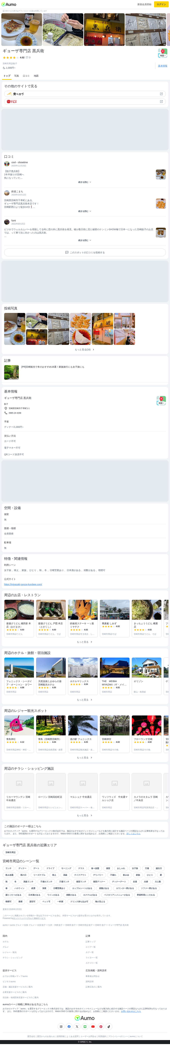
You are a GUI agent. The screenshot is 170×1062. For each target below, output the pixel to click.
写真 (16, 75)
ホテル (6, 960)
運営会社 (31, 1054)
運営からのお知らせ (46, 1054)
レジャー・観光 (10, 970)
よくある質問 (73, 1054)
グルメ (6, 965)
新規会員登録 (144, 4)
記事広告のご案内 (94, 1005)
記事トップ (91, 960)
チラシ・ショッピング (13, 976)
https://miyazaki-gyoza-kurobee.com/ (23, 602)
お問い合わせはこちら (131, 1029)
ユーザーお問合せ (88, 1054)
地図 (36, 75)
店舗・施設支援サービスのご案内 (18, 1005)
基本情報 (162, 66)
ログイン (161, 4)
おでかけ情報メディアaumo (15, 994)
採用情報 (61, 1054)
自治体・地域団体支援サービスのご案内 (21, 1015)
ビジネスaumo (9, 1000)
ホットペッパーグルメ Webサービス (29, 936)
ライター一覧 (92, 976)
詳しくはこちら (133, 851)
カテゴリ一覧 (92, 981)
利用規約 (102, 1054)
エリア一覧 (91, 965)
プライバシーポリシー (118, 1054)
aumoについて (136, 1054)
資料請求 (90, 1000)
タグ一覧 (90, 970)
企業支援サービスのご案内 (15, 1010)
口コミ (26, 75)
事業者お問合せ (93, 994)
